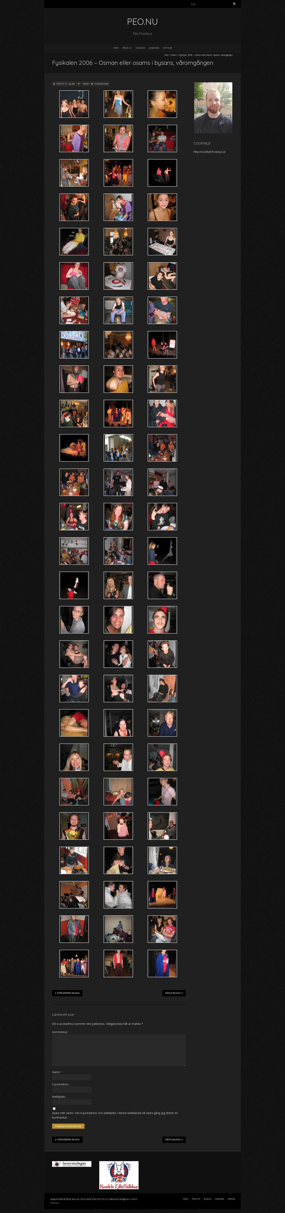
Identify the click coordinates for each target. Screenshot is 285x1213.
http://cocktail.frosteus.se (210, 152)
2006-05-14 (61, 83)
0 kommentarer (102, 83)
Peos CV (127, 47)
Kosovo (140, 47)
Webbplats (58, 1096)
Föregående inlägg (67, 993)
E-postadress (61, 1084)
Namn (57, 1072)
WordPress (102, 1198)
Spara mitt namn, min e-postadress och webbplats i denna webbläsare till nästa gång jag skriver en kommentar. (115, 1115)
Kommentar (61, 1032)
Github (167, 47)
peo (73, 83)
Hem (116, 47)
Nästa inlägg (174, 993)
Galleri (174, 55)
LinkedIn (154, 47)
